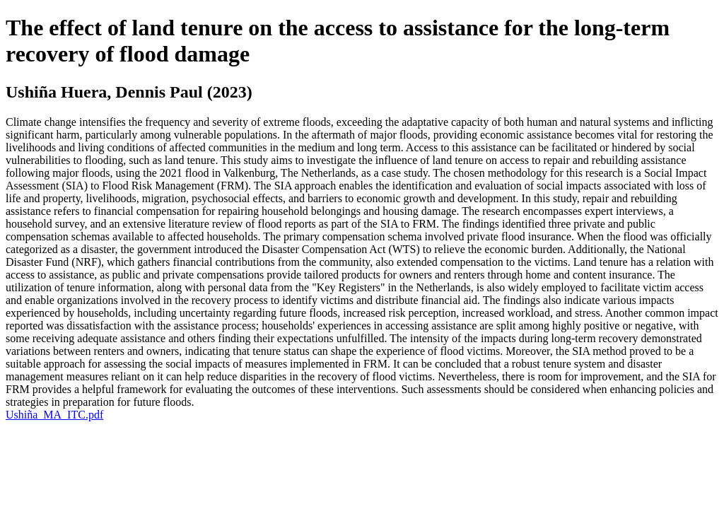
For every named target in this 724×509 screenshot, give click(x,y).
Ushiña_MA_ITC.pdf (54, 415)
